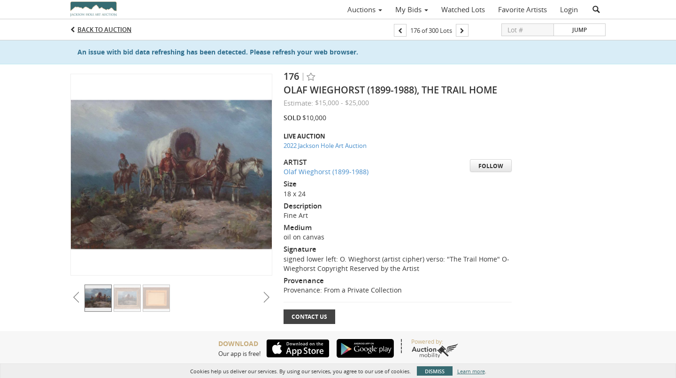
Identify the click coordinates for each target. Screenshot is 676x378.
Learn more (471, 371)
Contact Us (309, 317)
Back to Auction (104, 29)
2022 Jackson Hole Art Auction (325, 145)
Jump (579, 30)
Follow (490, 166)
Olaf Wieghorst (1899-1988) (326, 171)
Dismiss (435, 371)
